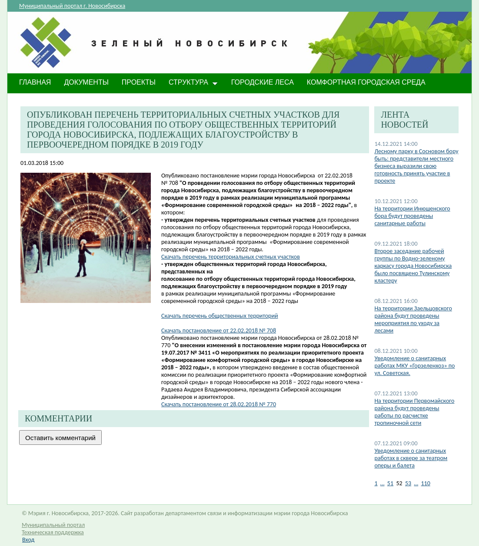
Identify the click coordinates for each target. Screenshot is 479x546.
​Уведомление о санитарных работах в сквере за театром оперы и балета (410, 458)
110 (425, 483)
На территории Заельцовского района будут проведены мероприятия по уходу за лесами (413, 319)
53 (408, 483)
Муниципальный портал (53, 525)
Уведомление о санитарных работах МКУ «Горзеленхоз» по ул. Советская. (414, 366)
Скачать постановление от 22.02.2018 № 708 (218, 330)
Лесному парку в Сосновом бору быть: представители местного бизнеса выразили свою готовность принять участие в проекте (416, 166)
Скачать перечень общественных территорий (219, 315)
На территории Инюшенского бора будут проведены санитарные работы (412, 216)
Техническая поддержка (53, 532)
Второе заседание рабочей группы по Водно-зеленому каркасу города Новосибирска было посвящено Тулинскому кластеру (413, 265)
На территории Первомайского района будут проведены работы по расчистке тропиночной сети (414, 412)
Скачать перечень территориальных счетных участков (230, 256)
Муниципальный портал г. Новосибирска (72, 6)
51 (390, 483)
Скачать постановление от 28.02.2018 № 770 (218, 404)
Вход (28, 539)
